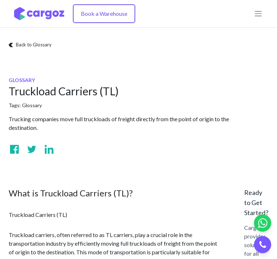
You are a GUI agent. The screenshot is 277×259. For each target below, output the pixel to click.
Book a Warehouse (104, 13)
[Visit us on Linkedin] (49, 149)
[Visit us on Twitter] (32, 149)
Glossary (32, 105)
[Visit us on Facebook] (14, 149)
